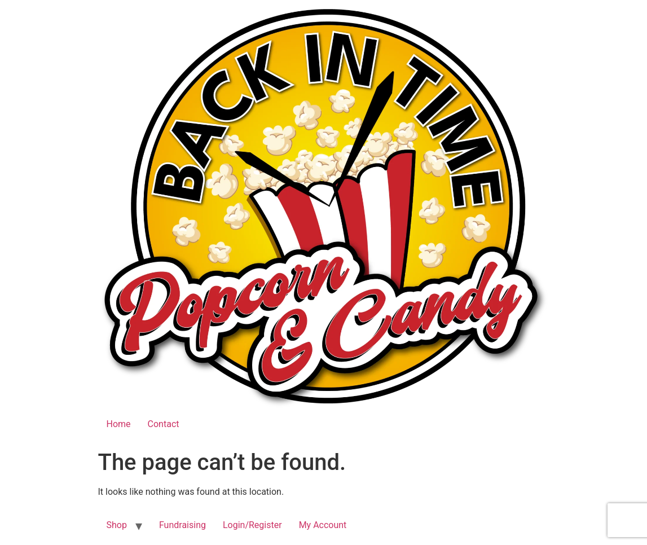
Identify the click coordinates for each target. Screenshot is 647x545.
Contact (163, 424)
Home (119, 424)
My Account (323, 525)
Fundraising (182, 525)
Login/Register (252, 525)
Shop (117, 525)
